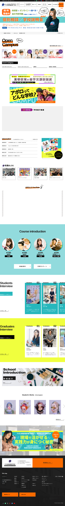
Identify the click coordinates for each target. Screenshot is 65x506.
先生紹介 (23, 478)
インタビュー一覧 (3, 310)
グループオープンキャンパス (7, 66)
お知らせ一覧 (60, 33)
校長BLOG (34, 485)
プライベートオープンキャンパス (23, 66)
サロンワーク (44, 478)
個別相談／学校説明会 (52, 66)
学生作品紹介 (34, 479)
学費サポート (42, 266)
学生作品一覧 (58, 419)
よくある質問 (55, 4)
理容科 (15, 479)
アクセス (3, 483)
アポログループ (44, 479)
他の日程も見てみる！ (56, 45)
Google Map (29, 464)
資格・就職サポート (45, 476)
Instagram (39, 1)
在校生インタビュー (35, 476)
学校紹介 (39, 4)
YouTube (43, 1)
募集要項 (49, 4)
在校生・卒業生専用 (50, 0)
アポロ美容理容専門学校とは (28, 4)
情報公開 (43, 481)
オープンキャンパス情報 (25, 479)
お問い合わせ (60, 0)
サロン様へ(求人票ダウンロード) (47, 483)
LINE (36, 1)
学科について (34, 4)
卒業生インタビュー (35, 478)
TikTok (35, 1)
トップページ (22, 4)
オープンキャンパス (44, 4)
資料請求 (61, 4)
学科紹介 (15, 476)
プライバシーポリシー (45, 485)
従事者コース (16, 481)
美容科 (15, 478)
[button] (1, 19)
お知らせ (33, 483)
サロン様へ (55, 0)
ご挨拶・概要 (4, 481)
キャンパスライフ (24, 481)
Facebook (41, 1)
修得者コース (16, 483)
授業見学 (35, 66)
